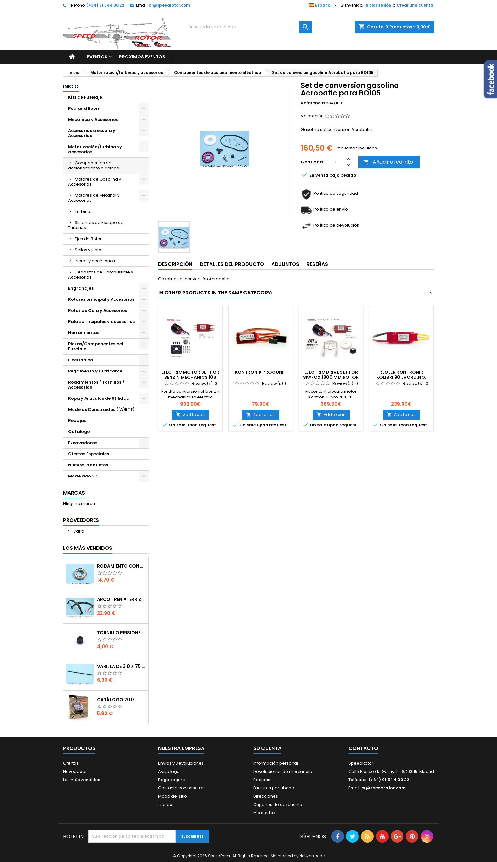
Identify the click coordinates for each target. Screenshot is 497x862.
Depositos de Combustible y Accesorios (100, 274)
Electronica (80, 360)
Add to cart (190, 414)
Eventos (97, 57)
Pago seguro (171, 780)
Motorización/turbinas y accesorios (95, 149)
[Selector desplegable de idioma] (323, 5)
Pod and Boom (84, 108)
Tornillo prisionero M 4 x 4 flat (121, 632)
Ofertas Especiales (88, 454)
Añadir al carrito (388, 162)
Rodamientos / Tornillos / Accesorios (96, 384)
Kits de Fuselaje (85, 97)
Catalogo (79, 432)
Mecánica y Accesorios (93, 119)
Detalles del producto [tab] (232, 264)
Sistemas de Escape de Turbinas (96, 225)
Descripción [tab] (175, 264)
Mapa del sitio (172, 796)
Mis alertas (264, 813)
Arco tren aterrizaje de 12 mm (121, 599)
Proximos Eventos (142, 57)
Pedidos (261, 780)
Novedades (75, 771)
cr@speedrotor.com (169, 5)
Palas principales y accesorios (101, 322)
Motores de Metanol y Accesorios (93, 197)
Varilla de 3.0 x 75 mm (121, 666)
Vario (78, 531)
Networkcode (312, 856)
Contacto (363, 748)
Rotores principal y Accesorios (101, 299)
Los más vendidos (87, 548)
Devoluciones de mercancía (282, 771)
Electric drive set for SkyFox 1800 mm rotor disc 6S (331, 377)
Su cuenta (267, 748)
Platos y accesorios (95, 261)
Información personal (275, 763)
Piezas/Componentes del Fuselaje (95, 346)
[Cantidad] (335, 162)
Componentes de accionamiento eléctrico (93, 165)
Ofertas (71, 763)
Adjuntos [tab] (285, 264)
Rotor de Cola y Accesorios (97, 310)
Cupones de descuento (277, 804)
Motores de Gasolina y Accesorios (94, 181)
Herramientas (83, 333)
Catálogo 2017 (116, 699)
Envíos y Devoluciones (181, 763)
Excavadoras (82, 443)
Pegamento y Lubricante (95, 371)
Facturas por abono (273, 788)
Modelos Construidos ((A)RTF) (101, 409)
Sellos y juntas (89, 250)
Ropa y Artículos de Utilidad (99, 398)
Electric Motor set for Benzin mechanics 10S (190, 374)
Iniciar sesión (378, 5)
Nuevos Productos (88, 465)
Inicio (71, 86)
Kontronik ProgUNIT (260, 372)
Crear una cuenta (415, 5)
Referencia (313, 103)
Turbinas (84, 211)
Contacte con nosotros (182, 788)
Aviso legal (169, 771)
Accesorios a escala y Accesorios (91, 133)
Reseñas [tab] (317, 264)
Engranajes (81, 288)
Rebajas (77, 421)
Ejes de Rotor (88, 239)
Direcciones (265, 796)
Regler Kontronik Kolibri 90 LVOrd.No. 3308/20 (401, 377)
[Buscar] (248, 27)
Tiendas (166, 804)
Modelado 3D (83, 476)
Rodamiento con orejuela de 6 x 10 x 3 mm (121, 566)
